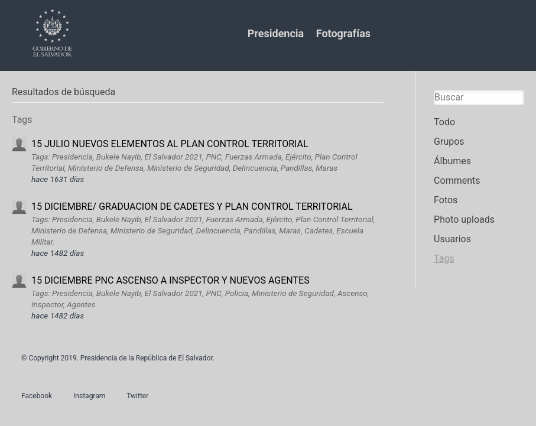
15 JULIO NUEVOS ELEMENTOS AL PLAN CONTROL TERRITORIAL (169, 143)
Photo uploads (464, 219)
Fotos (445, 200)
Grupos (449, 141)
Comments (457, 180)
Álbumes (452, 161)
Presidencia (276, 33)
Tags (444, 258)
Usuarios (452, 239)
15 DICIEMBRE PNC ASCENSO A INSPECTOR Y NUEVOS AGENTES (170, 280)
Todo (444, 122)
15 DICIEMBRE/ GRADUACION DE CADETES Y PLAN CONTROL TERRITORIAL (192, 206)
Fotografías (343, 33)
